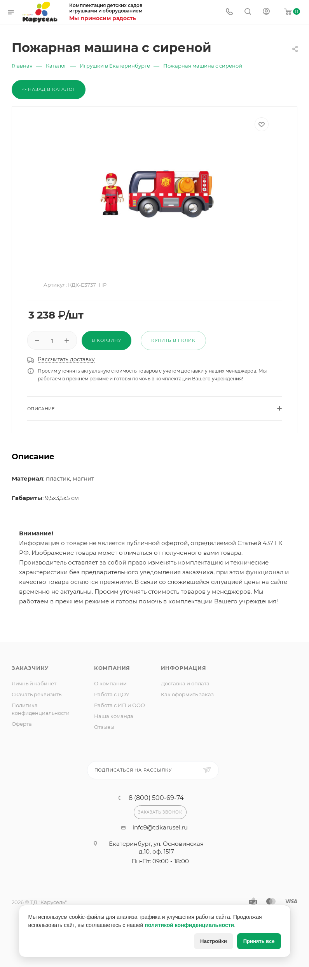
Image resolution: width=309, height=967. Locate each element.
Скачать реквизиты (37, 694)
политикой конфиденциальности (189, 925)
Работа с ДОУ (111, 694)
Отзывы (104, 727)
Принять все (259, 941)
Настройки (213, 941)
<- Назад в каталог (48, 89)
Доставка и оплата (185, 683)
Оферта (22, 724)
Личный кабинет (34, 683)
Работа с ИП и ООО (119, 705)
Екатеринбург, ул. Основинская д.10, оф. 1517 (156, 847)
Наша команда (113, 716)
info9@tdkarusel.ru (160, 827)
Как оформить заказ (187, 694)
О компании (110, 683)
